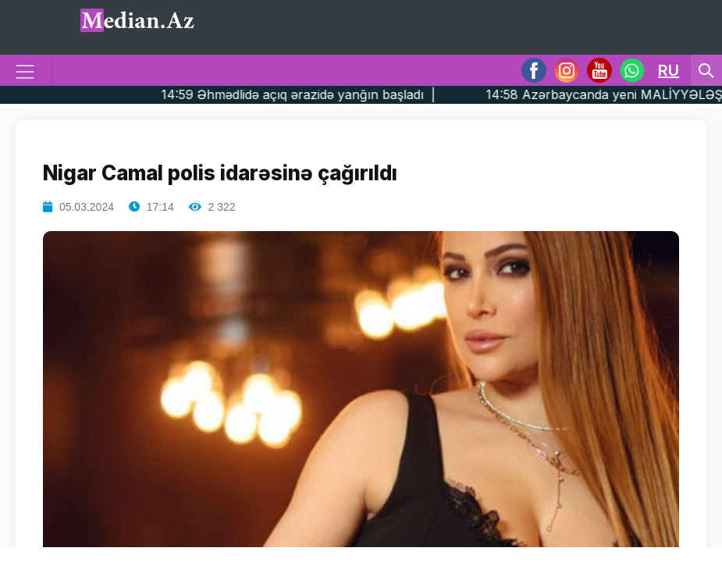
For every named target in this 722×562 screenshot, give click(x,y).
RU (668, 70)
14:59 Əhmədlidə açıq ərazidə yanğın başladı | (324, 94)
